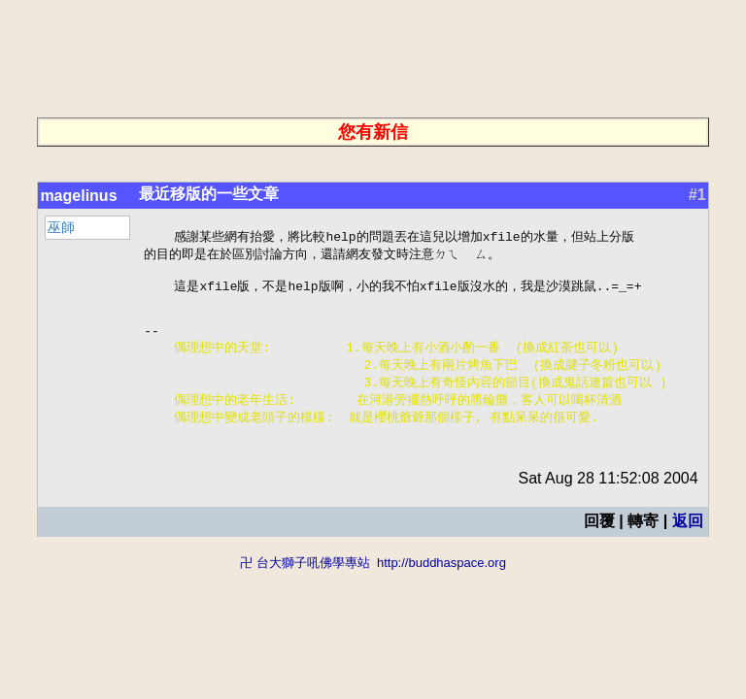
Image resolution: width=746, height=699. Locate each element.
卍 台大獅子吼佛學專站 (305, 585)
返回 (687, 543)
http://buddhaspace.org (441, 585)
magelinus (78, 195)
